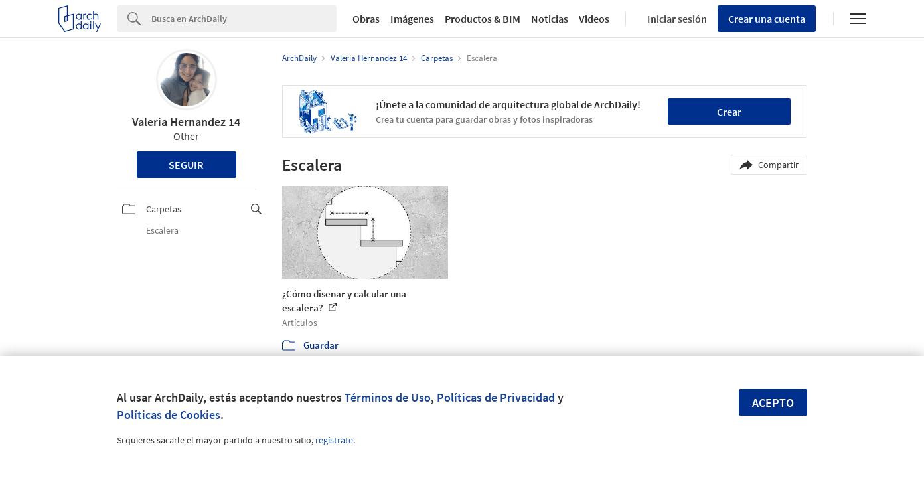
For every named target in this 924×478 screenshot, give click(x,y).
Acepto (773, 402)
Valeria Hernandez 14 (186, 121)
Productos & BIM (482, 18)
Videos (594, 18)
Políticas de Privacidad (496, 397)
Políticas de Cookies (168, 414)
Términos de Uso (388, 397)
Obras (366, 18)
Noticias (549, 18)
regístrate (334, 440)
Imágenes (412, 18)
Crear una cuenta (766, 18)
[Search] (244, 18)
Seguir (186, 164)
